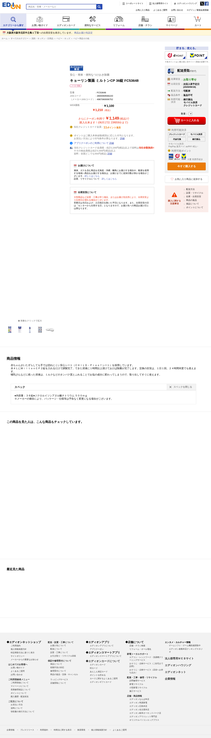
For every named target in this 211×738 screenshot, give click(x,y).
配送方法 (190, 189)
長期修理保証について (20, 689)
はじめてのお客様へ (18, 664)
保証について (192, 204)
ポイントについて (194, 207)
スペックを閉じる (183, 387)
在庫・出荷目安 (193, 196)
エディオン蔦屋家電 (138, 702)
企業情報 (170, 678)
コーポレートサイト (134, 3)
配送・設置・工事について (61, 642)
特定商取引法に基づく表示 (22, 652)
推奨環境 (81, 730)
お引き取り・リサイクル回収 (63, 656)
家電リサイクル (136, 684)
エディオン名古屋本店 (139, 709)
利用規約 (44, 730)
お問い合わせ (177, 10)
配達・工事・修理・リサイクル (142, 677)
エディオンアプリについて (102, 646)
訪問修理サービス (137, 681)
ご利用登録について (20, 683)
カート (198, 21)
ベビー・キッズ (63, 38)
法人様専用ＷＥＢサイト (179, 658)
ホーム (5, 38)
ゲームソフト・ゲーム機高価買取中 (185, 645)
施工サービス (135, 691)
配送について (56, 649)
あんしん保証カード (99, 671)
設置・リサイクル (194, 193)
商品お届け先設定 (83, 33)
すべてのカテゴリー (20, 38)
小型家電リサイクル (138, 687)
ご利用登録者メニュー (19, 679)
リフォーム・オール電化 (140, 649)
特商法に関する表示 (63, 730)
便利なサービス (92, 21)
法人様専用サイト (160, 3)
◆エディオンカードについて (103, 661)
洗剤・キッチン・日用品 (42, 38)
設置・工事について (59, 652)
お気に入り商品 (143, 10)
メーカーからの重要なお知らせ (24, 659)
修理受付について (58, 671)
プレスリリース (27, 730)
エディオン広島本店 (138, 706)
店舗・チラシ (145, 21)
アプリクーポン (97, 649)
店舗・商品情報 (134, 696)
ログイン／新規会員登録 (198, 10)
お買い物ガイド (40, 21)
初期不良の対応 (57, 667)
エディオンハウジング (187, 3)
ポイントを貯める (98, 675)
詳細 (122, 138)
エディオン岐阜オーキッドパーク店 (145, 713)
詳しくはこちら (92, 176)
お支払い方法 (17, 704)
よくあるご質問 (160, 10)
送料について (17, 708)
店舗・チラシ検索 (137, 646)
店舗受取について (58, 683)
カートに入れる (186, 120)
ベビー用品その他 (81, 38)
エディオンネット (175, 672)
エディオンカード (66, 21)
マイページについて (20, 686)
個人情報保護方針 (19, 649)
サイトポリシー (18, 656)
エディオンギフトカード (101, 682)
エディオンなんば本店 (139, 699)
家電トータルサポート (137, 654)
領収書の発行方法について (22, 711)
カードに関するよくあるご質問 (104, 678)
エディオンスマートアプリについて (105, 656)
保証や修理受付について (59, 661)
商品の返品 (191, 200)
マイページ (171, 21)
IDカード (94, 668)
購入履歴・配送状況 (20, 696)
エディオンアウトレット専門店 (143, 716)
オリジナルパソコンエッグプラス (144, 720)
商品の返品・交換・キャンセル (64, 674)
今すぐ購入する (186, 166)
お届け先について (58, 645)
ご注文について (15, 701)
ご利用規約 (16, 646)
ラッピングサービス (59, 679)
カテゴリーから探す (13, 21)
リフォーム (119, 21)
